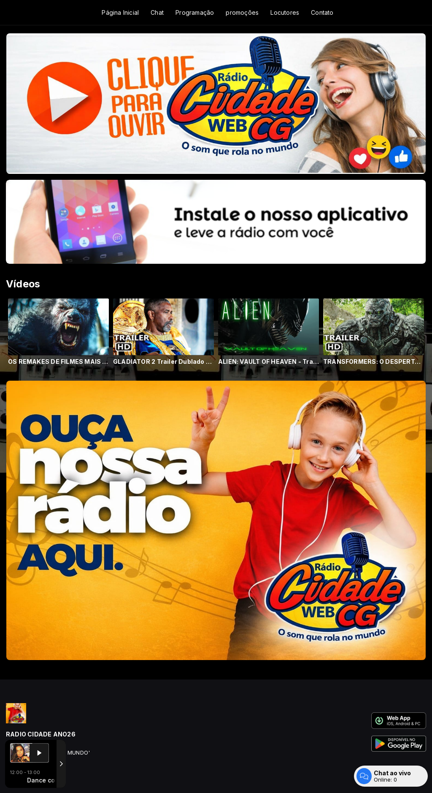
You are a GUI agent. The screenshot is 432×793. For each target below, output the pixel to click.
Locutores (284, 12)
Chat (157, 12)
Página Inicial (120, 12)
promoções (242, 12)
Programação (195, 12)
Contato (322, 12)
